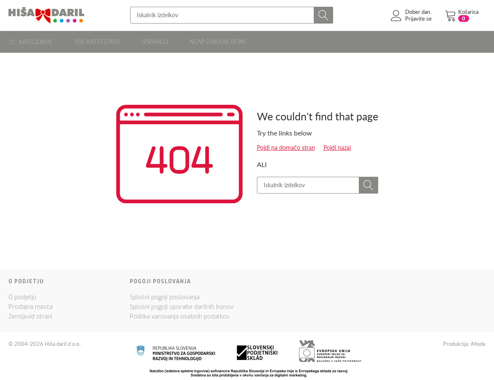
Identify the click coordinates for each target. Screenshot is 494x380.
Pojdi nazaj (337, 145)
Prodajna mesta (30, 304)
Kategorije (33, 40)
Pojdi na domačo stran (286, 145)
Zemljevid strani (30, 314)
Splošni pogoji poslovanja (165, 295)
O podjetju (22, 295)
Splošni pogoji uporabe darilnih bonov (181, 304)
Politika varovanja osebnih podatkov (180, 314)
